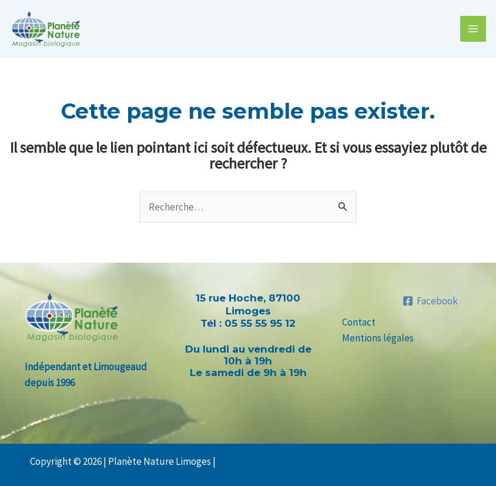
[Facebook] (430, 301)
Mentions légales (378, 337)
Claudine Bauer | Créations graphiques (297, 461)
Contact (359, 322)
